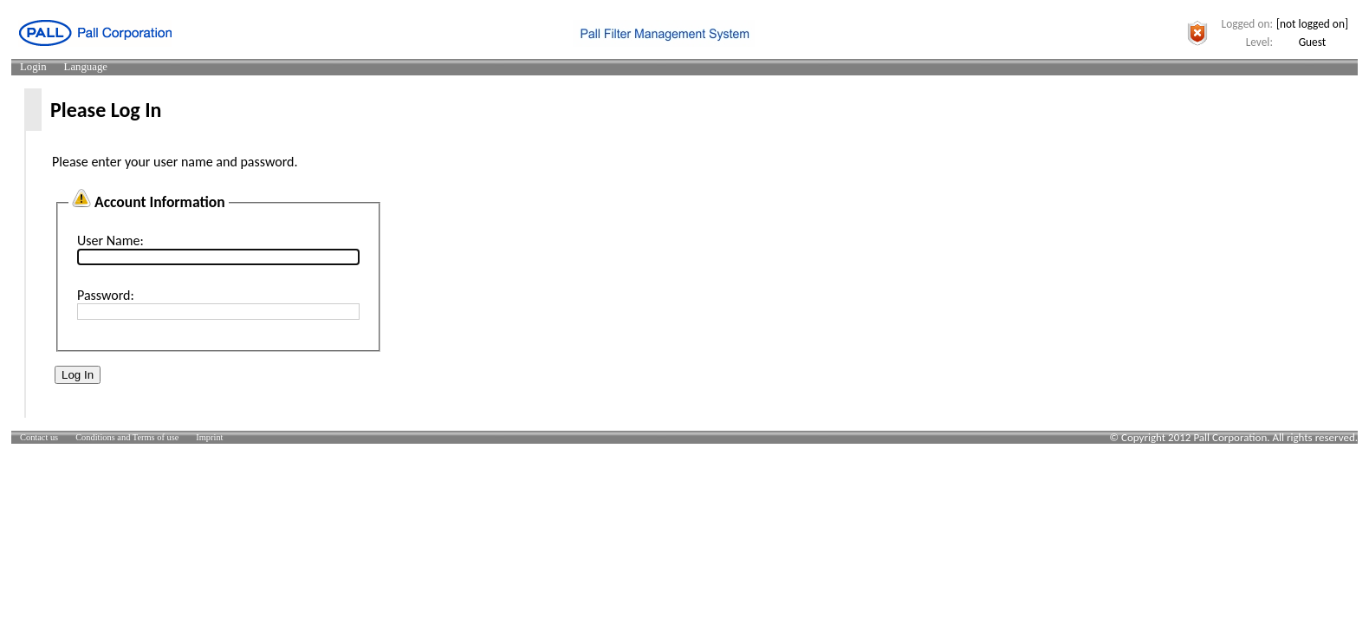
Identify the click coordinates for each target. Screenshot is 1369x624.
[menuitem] (33, 67)
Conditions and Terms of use (126, 437)
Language (85, 67)
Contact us (39, 437)
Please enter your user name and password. (174, 161)
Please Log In (105, 109)
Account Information (159, 201)
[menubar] (63, 67)
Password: (105, 295)
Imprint (209, 437)
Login (33, 67)
